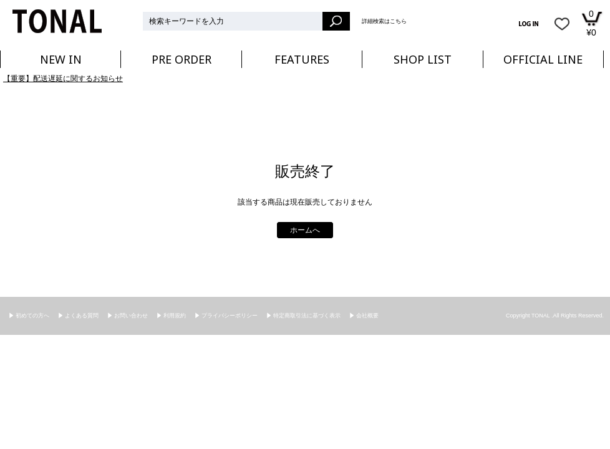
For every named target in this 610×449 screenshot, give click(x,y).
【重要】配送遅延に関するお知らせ (63, 78)
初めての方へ (32, 315)
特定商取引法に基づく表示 (307, 315)
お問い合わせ (131, 315)
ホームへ (305, 230)
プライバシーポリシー (229, 315)
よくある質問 (82, 315)
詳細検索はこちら (384, 21)
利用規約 (174, 315)
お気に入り (561, 23)
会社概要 (367, 315)
